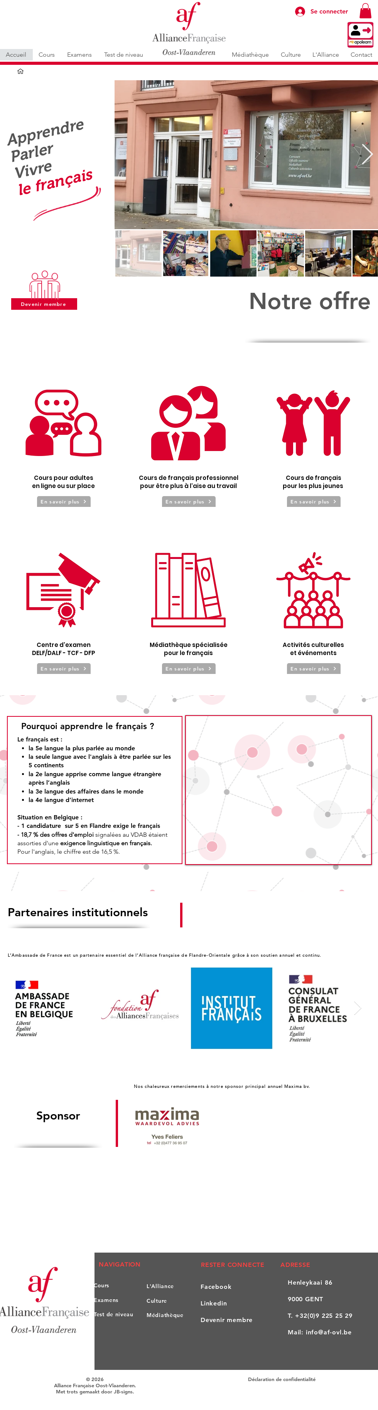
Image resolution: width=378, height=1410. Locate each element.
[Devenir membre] (44, 304)
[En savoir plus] (64, 501)
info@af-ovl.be (329, 1332)
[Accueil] (20, 71)
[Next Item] (367, 155)
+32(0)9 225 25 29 (324, 1315)
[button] (365, 10)
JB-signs (123, 1391)
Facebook (216, 1286)
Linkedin (214, 1303)
